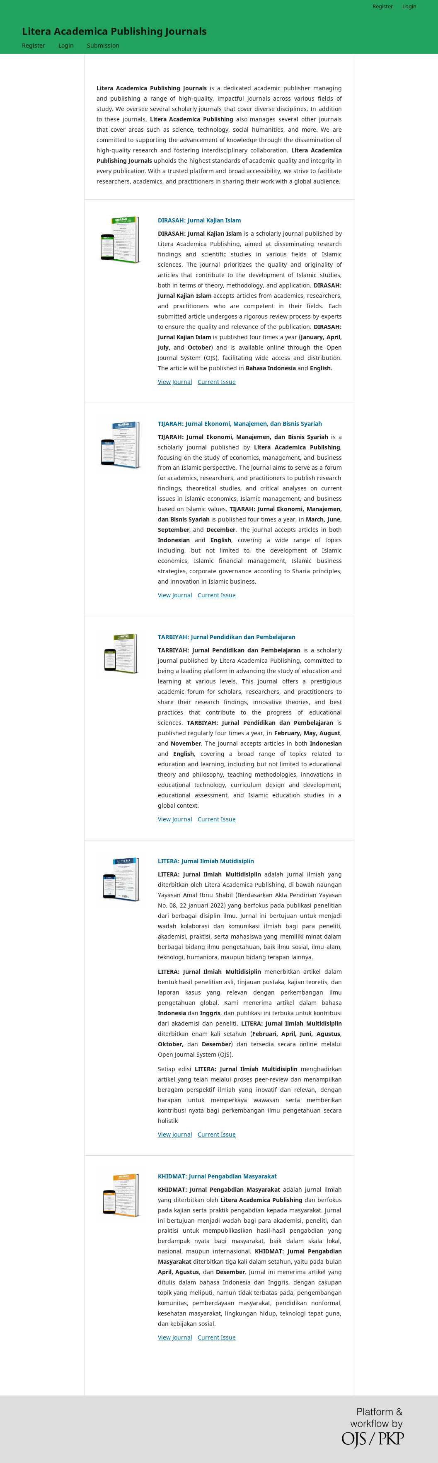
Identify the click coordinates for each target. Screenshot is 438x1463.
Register (33, 45)
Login (66, 45)
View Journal (175, 382)
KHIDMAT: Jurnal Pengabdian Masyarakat (217, 1176)
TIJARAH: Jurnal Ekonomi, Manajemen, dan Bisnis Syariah (240, 423)
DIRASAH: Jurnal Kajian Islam (199, 220)
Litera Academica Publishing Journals (114, 31)
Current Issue (217, 382)
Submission (103, 45)
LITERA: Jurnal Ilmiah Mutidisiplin (206, 861)
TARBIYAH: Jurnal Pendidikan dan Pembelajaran (226, 637)
